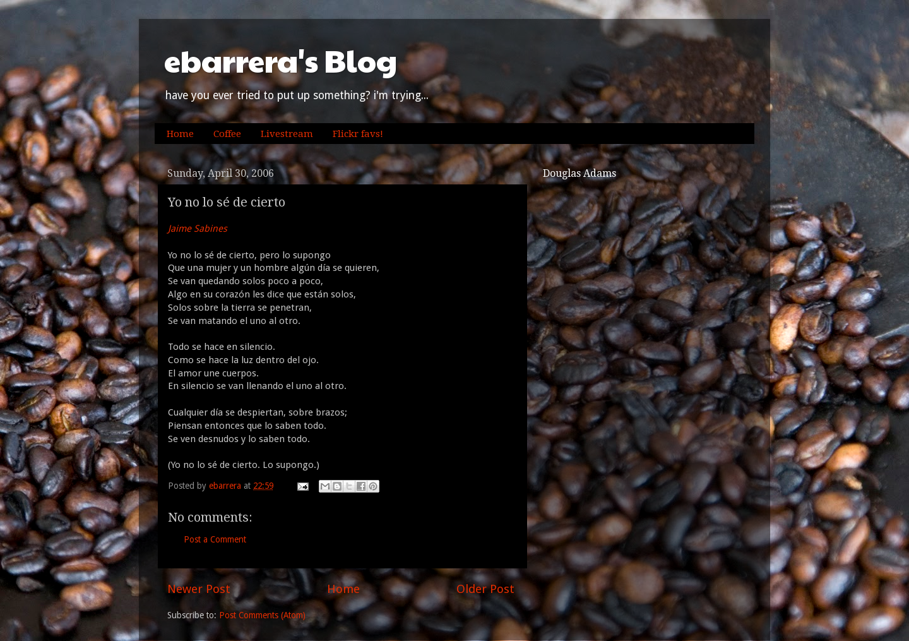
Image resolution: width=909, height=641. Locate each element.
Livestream (287, 134)
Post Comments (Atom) (262, 615)
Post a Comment (215, 539)
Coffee (227, 134)
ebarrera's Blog (280, 60)
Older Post (485, 589)
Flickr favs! (358, 134)
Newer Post (198, 589)
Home (180, 134)
